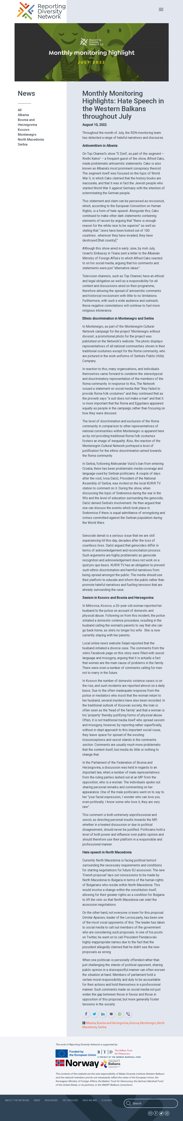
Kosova (134, 1023)
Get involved (70, 1100)
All (20, 110)
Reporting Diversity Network (44, 11)
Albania (23, 115)
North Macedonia (31, 139)
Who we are (90, 1100)
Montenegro (27, 135)
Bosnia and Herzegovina (112, 1023)
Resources (51, 1100)
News (37, 1100)
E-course (106, 1100)
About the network (17, 1100)
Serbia (22, 144)
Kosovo (24, 130)
